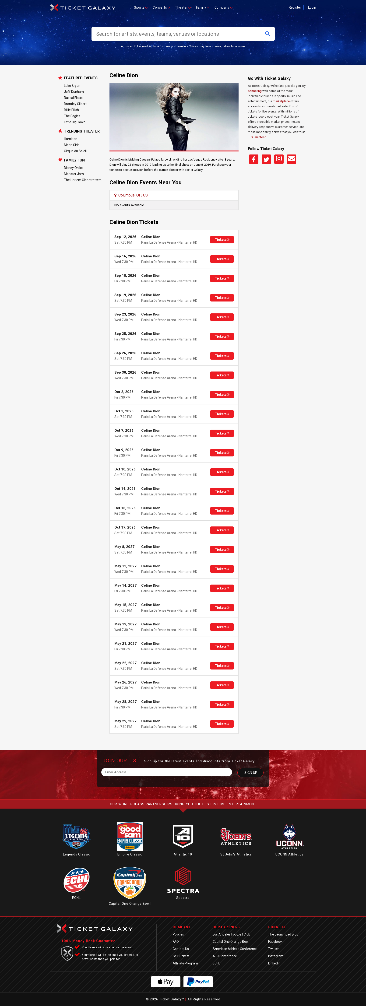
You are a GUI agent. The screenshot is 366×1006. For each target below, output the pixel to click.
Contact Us (181, 949)
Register (295, 7)
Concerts (161, 7)
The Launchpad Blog (283, 934)
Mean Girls (71, 145)
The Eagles (72, 116)
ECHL (76, 898)
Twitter (273, 949)
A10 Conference (225, 956)
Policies (178, 934)
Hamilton (70, 139)
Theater (183, 7)
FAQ (176, 941)
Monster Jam (74, 174)
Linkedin (274, 963)
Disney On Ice (74, 168)
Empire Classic (129, 854)
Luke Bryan (72, 86)
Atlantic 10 (183, 854)
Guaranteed (258, 137)
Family (203, 7)
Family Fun (74, 160)
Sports (141, 7)
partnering (255, 91)
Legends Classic (76, 854)
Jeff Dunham (74, 92)
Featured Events (81, 78)
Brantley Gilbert (75, 104)
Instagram (275, 956)
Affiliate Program (185, 963)
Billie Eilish (71, 110)
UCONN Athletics (289, 854)
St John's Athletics (236, 854)
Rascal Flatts (73, 98)
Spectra (183, 898)
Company (224, 7)
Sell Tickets (181, 956)
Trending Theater (82, 131)
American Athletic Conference (235, 949)
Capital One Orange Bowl (130, 903)
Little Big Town (74, 122)
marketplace (281, 101)
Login (312, 7)
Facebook (275, 941)
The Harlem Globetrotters (83, 180)
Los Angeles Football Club (231, 934)
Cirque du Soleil (75, 151)
